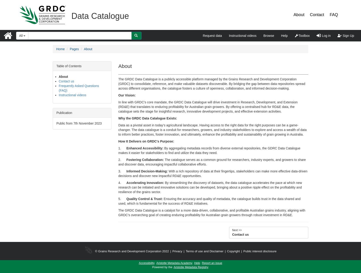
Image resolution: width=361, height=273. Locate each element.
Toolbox (302, 36)
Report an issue (212, 263)
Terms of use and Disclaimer (205, 251)
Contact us (66, 81)
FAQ (334, 14)
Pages (74, 49)
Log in (324, 36)
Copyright (234, 251)
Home (60, 49)
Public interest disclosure (260, 251)
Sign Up (346, 36)
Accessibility (147, 263)
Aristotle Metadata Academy (174, 263)
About (299, 14)
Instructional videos (242, 36)
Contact (317, 14)
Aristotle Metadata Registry (191, 267)
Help (284, 36)
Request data (212, 36)
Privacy (177, 251)
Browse (268, 36)
